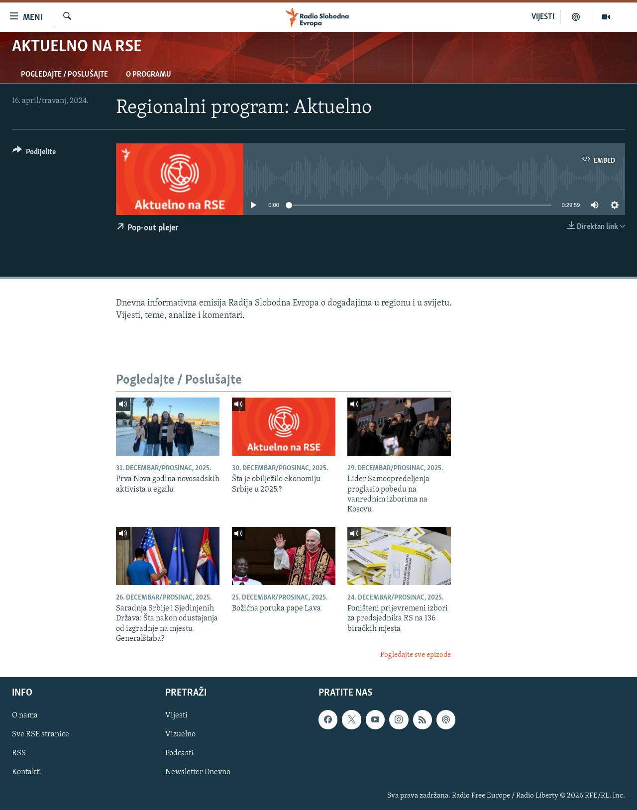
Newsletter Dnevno (197, 773)
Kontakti (26, 773)
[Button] (34, 153)
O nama (25, 715)
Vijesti (176, 715)
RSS (19, 753)
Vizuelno (180, 734)
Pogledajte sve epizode (415, 655)
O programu (148, 75)
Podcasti (179, 753)
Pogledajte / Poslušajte (64, 75)
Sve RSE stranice (40, 734)
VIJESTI (542, 17)
